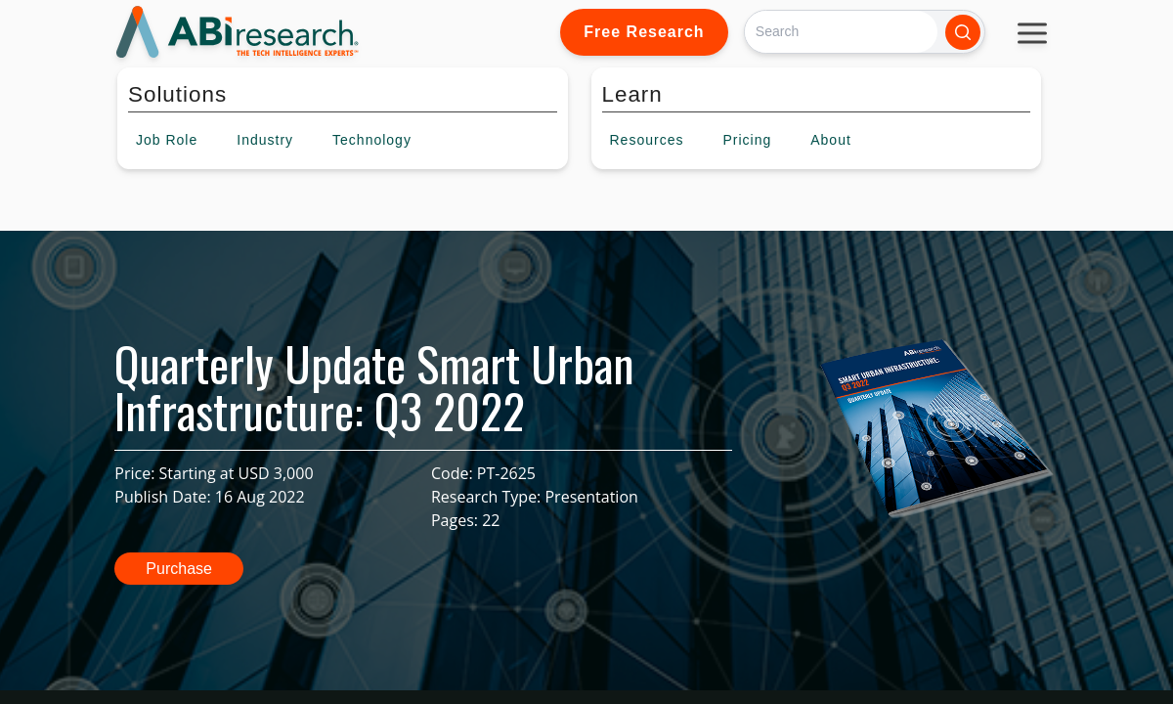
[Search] (841, 32)
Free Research (644, 31)
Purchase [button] (179, 568)
